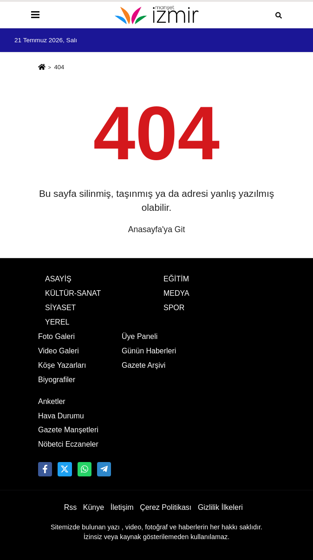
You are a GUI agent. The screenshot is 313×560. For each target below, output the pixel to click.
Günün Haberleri (149, 351)
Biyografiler (56, 380)
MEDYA (176, 293)
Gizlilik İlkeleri (220, 507)
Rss (70, 507)
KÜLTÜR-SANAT (73, 293)
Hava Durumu (61, 416)
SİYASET (60, 308)
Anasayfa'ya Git (156, 229)
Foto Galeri (56, 336)
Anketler (51, 401)
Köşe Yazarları (62, 365)
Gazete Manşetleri (68, 430)
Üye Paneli (139, 336)
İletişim (122, 507)
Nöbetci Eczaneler (68, 444)
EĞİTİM (176, 279)
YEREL (57, 322)
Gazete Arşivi (143, 365)
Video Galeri (58, 351)
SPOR (173, 308)
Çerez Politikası (165, 507)
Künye (93, 507)
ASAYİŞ (58, 279)
